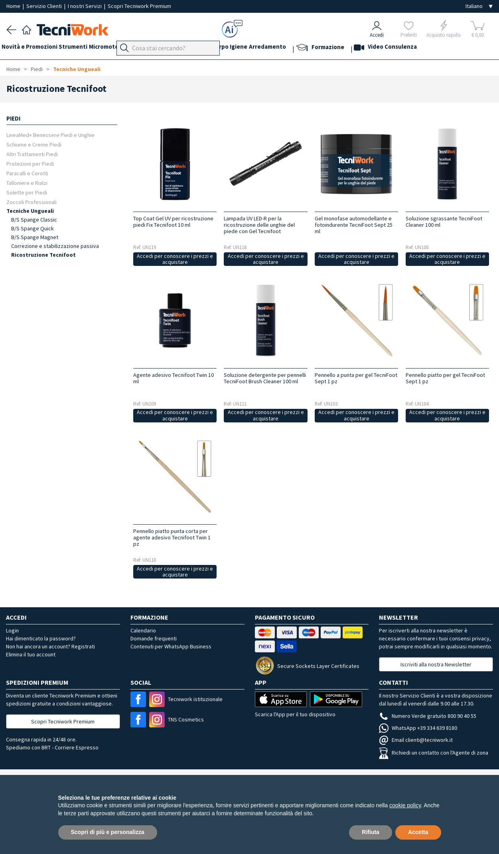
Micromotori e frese (131, 48)
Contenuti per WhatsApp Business (170, 646)
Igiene (283, 48)
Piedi (172, 48)
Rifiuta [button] (370, 832)
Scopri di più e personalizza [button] (107, 832)
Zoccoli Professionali (31, 201)
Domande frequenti (153, 638)
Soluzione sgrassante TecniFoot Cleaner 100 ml (444, 221)
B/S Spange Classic (34, 219)
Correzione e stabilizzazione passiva (55, 246)
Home (14, 6)
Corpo (259, 48)
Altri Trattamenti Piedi (32, 154)
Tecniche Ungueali (77, 69)
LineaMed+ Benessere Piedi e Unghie (50, 134)
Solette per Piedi (26, 192)
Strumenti (83, 48)
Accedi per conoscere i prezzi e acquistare (175, 259)
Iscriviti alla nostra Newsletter (435, 664)
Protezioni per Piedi (30, 163)
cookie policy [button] (405, 805)
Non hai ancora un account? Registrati (50, 646)
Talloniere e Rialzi (26, 182)
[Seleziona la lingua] (479, 6)
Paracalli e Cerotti (27, 173)
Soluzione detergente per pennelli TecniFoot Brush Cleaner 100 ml (265, 378)
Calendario (143, 630)
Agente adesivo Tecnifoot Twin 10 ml (173, 378)
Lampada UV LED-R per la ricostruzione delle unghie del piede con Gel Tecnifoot (259, 224)
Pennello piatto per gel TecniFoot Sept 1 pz (445, 378)
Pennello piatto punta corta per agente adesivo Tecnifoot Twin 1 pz (172, 537)
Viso (209, 48)
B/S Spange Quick (32, 228)
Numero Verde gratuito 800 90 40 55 (427, 715)
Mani (191, 48)
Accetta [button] (418, 832)
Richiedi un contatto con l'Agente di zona (433, 752)
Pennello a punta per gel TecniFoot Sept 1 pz (356, 378)
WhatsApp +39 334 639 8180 (418, 727)
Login (12, 630)
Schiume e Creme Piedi (33, 144)
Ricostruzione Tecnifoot (43, 255)
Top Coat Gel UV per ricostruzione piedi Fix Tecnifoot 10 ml (173, 221)
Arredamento (316, 48)
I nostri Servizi (85, 6)
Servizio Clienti (44, 6)
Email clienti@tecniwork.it (416, 739)
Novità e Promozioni (34, 48)
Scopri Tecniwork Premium (139, 6)
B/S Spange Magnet (34, 237)
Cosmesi (233, 48)
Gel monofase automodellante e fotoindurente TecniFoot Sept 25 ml (353, 224)
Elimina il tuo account (30, 654)
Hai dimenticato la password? (41, 638)
